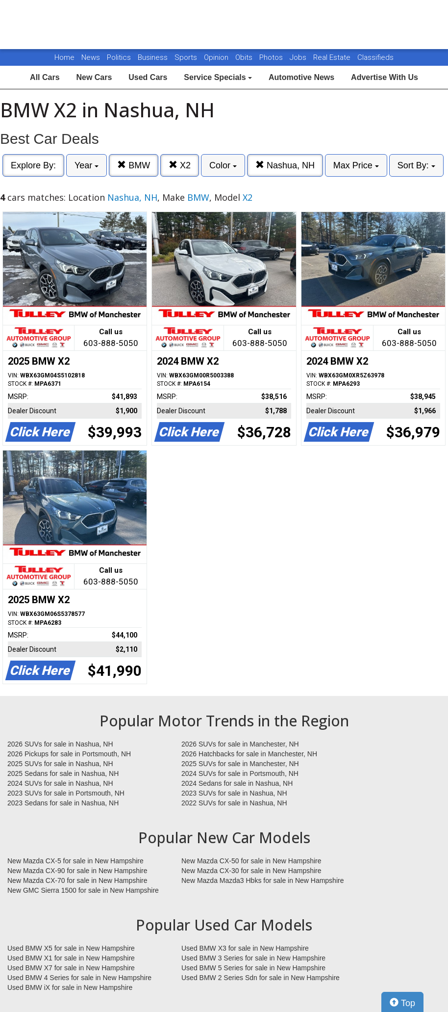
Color (223, 165)
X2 (180, 165)
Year (87, 165)
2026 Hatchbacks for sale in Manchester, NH (249, 754)
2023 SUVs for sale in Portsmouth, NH (65, 793)
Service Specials (218, 77)
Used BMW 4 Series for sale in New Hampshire (79, 978)
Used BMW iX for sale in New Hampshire (69, 987)
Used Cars (147, 77)
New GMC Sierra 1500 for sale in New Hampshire (83, 890)
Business (154, 57)
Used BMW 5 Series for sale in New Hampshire (253, 968)
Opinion (217, 57)
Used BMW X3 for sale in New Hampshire (245, 948)
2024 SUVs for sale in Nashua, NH (60, 783)
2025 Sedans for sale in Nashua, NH (63, 773)
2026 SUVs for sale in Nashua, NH (60, 744)
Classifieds (375, 57)
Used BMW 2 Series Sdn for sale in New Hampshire (260, 978)
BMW (133, 165)
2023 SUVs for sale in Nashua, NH (234, 793)
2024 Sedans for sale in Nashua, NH (237, 783)
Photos (272, 57)
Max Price (356, 165)
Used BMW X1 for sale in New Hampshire (71, 958)
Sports (186, 57)
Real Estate (332, 57)
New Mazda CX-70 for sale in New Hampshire (77, 880)
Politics (119, 57)
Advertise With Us (384, 77)
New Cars (94, 77)
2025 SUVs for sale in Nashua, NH (60, 764)
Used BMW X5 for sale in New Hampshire (71, 948)
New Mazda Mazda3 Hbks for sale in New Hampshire (262, 880)
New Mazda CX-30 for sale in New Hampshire (251, 871)
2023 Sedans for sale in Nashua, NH (63, 803)
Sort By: (416, 165)
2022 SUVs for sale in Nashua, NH (234, 803)
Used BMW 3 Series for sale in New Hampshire (253, 958)
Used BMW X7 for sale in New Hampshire (71, 968)
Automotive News (301, 77)
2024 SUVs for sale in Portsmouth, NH (240, 773)
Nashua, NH (285, 165)
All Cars (44, 77)
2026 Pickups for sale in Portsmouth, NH (69, 754)
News (90, 57)
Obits (244, 57)
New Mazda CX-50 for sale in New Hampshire (251, 861)
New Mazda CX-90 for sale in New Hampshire (77, 871)
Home (64, 57)
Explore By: (33, 165)
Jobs (299, 57)
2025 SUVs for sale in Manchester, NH (240, 764)
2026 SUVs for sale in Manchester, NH (240, 744)
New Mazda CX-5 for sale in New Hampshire (75, 861)
